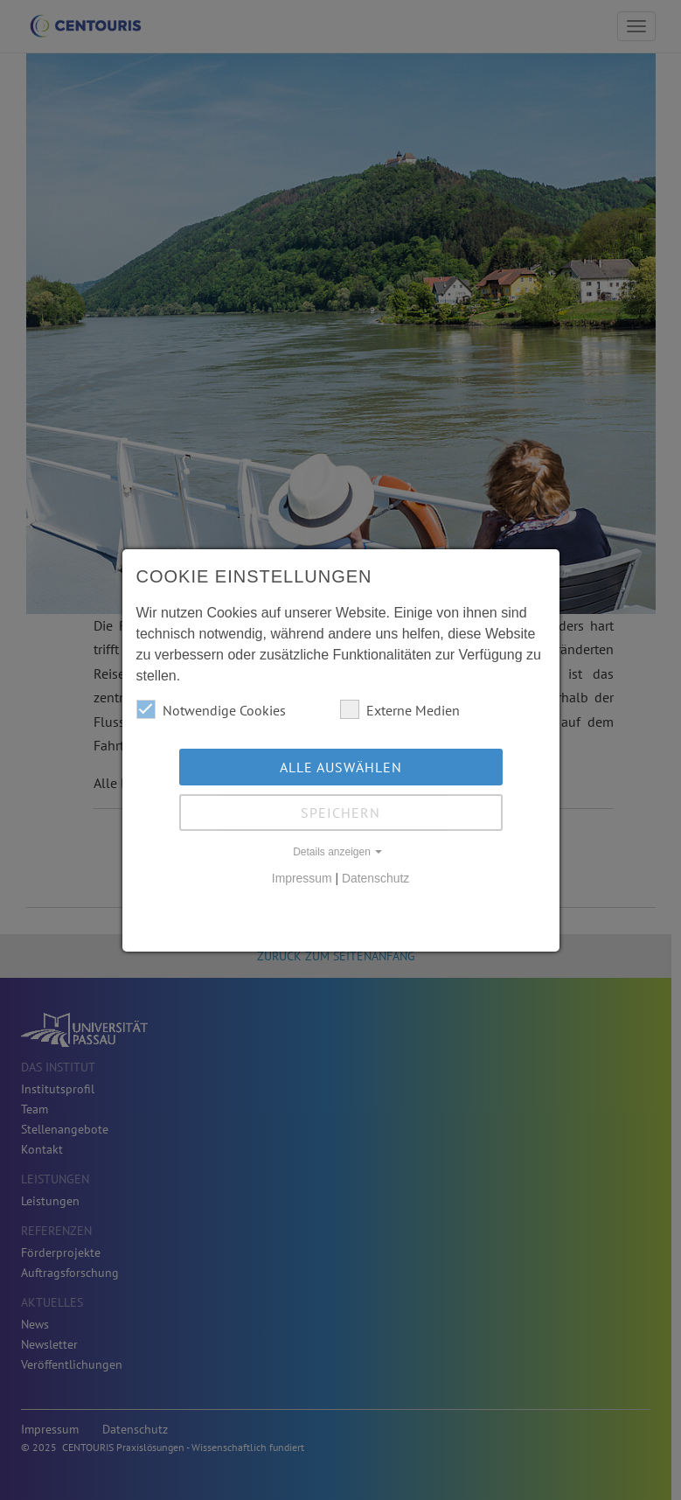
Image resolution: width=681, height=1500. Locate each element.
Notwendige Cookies (211, 709)
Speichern (340, 812)
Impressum (302, 878)
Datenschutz (375, 878)
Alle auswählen (341, 767)
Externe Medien (400, 709)
